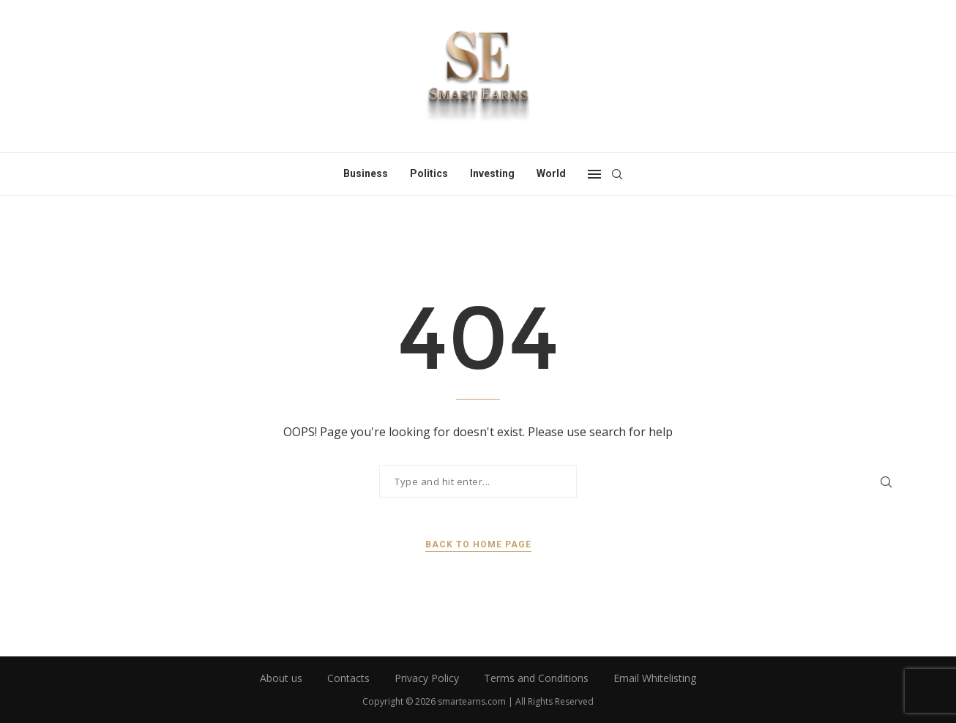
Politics (429, 173)
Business (365, 173)
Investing (492, 173)
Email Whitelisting (654, 678)
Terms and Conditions (536, 678)
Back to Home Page (478, 544)
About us (281, 678)
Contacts (348, 678)
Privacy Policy (427, 678)
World (551, 173)
